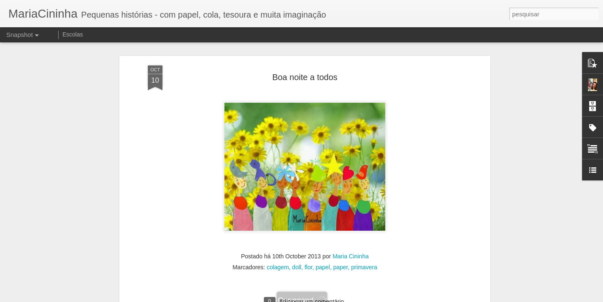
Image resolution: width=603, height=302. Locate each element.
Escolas (72, 34)
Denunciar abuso (362, 297)
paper (340, 233)
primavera (364, 233)
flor (308, 233)
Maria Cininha (350, 222)
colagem (278, 233)
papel (323, 233)
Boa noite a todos (305, 43)
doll (297, 233)
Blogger (335, 297)
